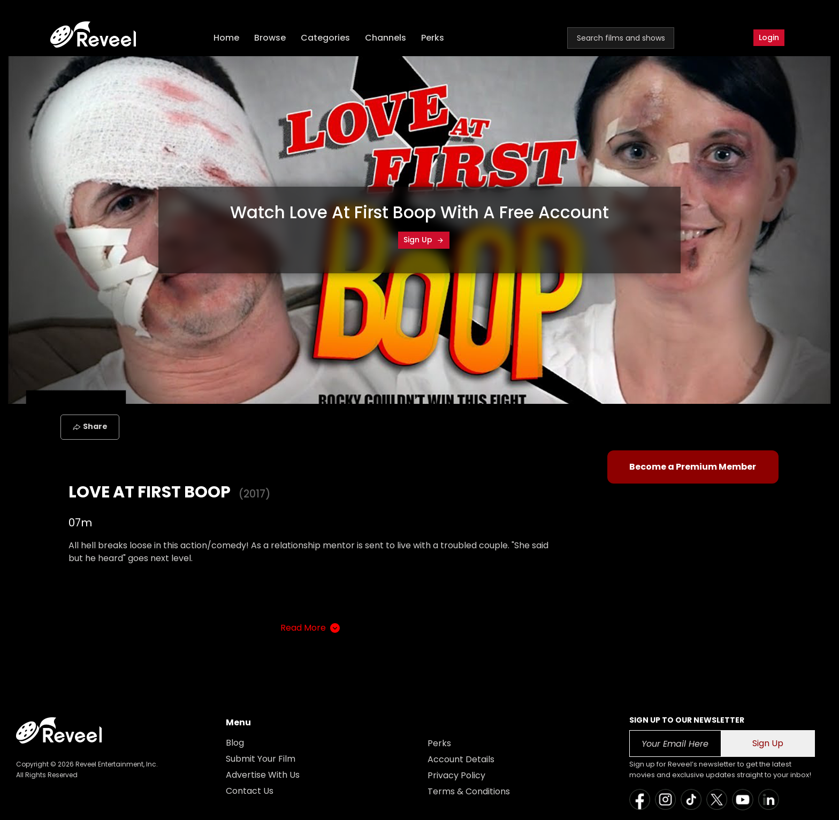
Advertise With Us (263, 775)
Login (769, 37)
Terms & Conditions (469, 791)
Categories (325, 38)
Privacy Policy (456, 775)
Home (226, 38)
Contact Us (249, 791)
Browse (270, 38)
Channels (385, 38)
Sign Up (423, 239)
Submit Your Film (260, 759)
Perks (432, 38)
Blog (235, 743)
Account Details (461, 759)
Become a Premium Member (692, 467)
